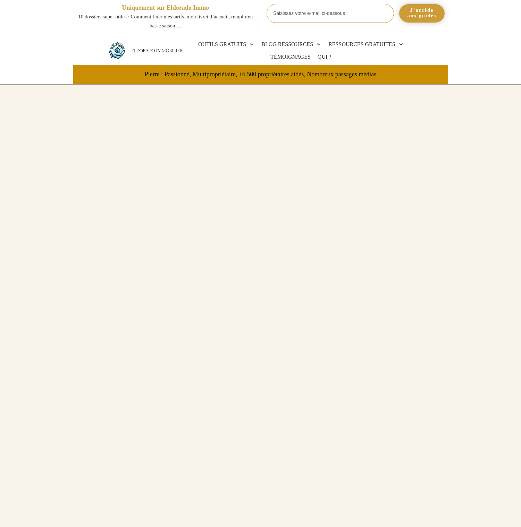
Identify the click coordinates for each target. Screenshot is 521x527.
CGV (251, 514)
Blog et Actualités (398, 305)
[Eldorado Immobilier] (117, 50)
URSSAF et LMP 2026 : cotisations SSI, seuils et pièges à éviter (397, 449)
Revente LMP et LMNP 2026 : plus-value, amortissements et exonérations (395, 340)
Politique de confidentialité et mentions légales (360, 514)
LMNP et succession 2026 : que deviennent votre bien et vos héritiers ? (396, 418)
